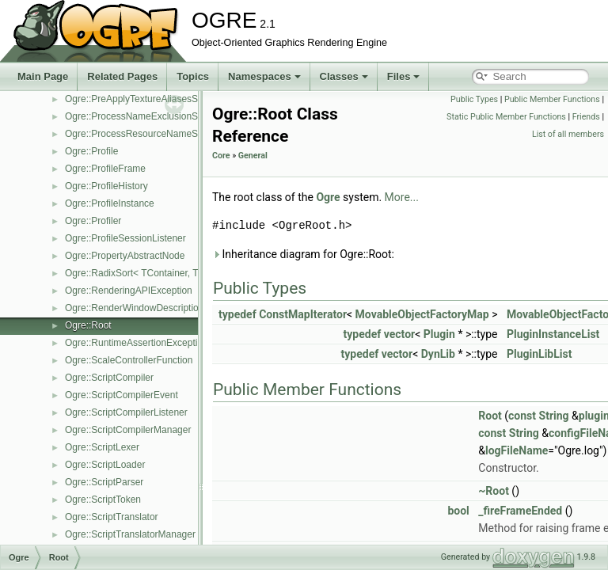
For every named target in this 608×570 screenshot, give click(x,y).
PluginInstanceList (553, 334)
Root (490, 415)
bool (458, 510)
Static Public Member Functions (506, 117)
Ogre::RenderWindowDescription (134, 308)
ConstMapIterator (303, 314)
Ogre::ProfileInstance (109, 203)
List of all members (568, 134)
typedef (237, 314)
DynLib (438, 354)
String (554, 415)
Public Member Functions (552, 99)
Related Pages (122, 76)
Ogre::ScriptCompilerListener (126, 412)
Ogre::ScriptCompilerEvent (121, 395)
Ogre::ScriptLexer (102, 447)
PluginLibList (539, 354)
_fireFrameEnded (520, 510)
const (522, 415)
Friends (586, 117)
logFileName (516, 450)
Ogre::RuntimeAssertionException (136, 342)
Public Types (474, 99)
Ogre (328, 197)
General (253, 155)
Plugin (439, 334)
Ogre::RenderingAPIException (128, 290)
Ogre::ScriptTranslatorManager (130, 534)
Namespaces (264, 76)
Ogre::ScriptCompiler (109, 377)
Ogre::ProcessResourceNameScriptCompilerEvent (171, 133)
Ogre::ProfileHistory (106, 186)
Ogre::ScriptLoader (105, 464)
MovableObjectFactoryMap (422, 314)
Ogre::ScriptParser (104, 482)
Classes (344, 76)
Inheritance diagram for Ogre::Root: (303, 254)
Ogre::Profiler (93, 220)
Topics (193, 76)
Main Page (42, 76)
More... (402, 197)
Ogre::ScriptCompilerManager (128, 429)
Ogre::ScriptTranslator (111, 516)
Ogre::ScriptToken (103, 499)
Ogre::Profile (91, 151)
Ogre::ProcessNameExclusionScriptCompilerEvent (171, 116)
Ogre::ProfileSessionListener (125, 238)
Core (221, 155)
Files (403, 76)
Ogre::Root (88, 325)
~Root (493, 490)
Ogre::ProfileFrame (105, 168)
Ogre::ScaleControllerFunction (128, 360)
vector (399, 334)
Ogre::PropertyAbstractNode (124, 255)
